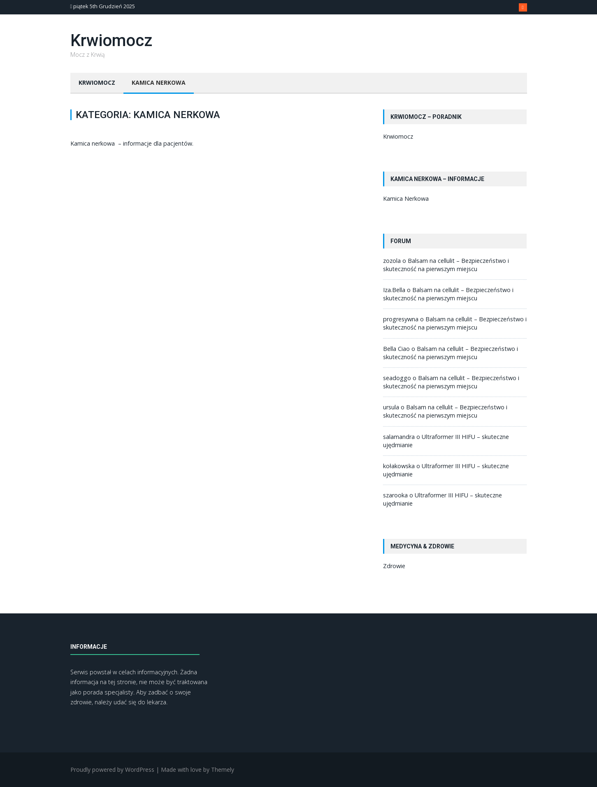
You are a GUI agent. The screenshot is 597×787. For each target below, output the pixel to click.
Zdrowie (394, 566)
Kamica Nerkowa (159, 82)
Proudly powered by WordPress (112, 769)
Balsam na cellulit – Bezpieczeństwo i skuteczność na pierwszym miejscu (446, 265)
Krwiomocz (111, 40)
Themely (222, 769)
